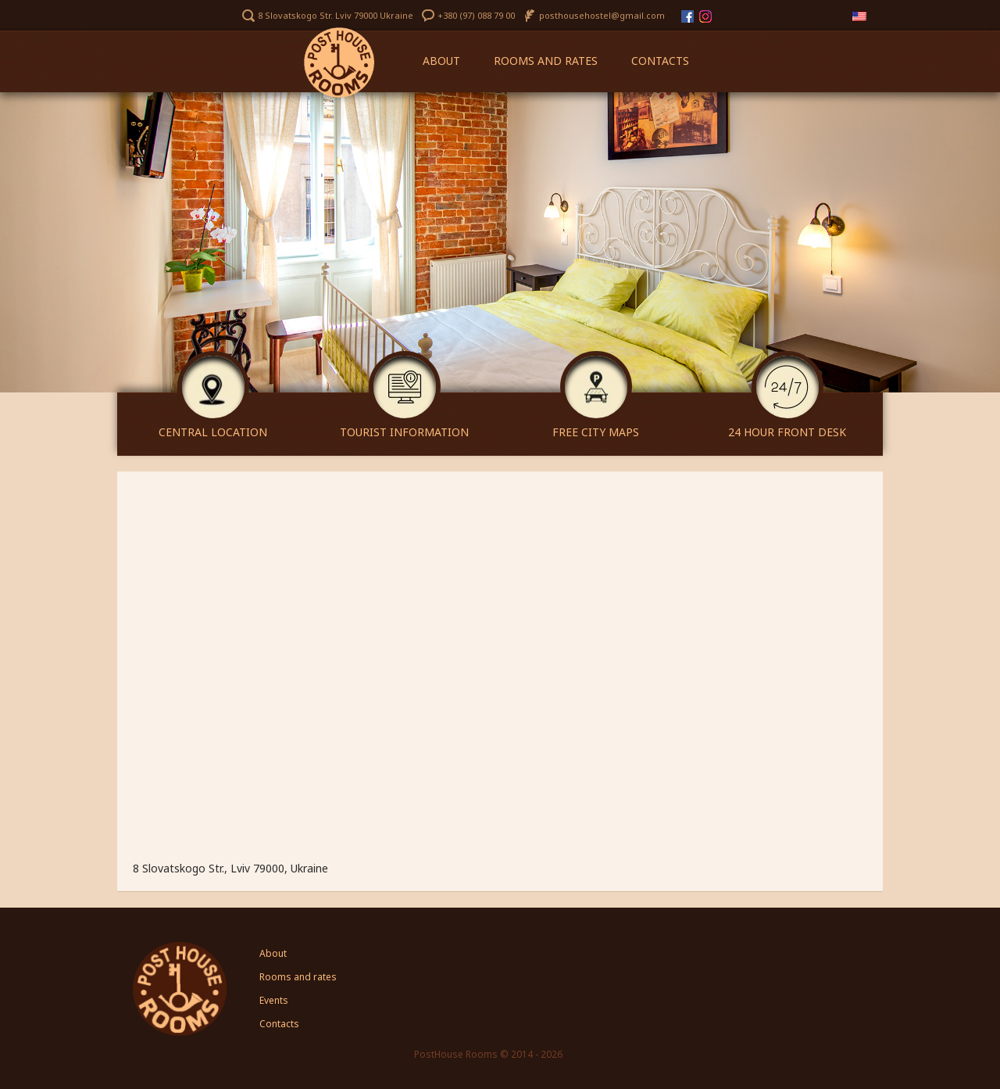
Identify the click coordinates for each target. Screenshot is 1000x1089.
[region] (500, 242)
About (441, 60)
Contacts (660, 60)
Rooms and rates (546, 60)
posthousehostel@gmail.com (602, 15)
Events (273, 1000)
